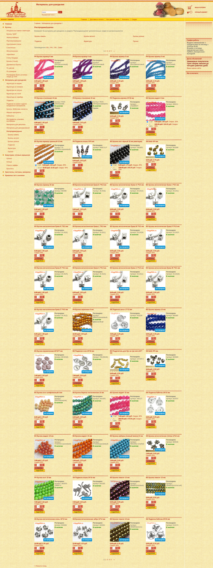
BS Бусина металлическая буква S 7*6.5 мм (89, 268)
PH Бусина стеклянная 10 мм (45, 98)
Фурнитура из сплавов (15, 87)
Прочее (10, 152)
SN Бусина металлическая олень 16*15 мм (50, 519)
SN (55, 47)
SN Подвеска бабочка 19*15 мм (158, 393)
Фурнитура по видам (14, 83)
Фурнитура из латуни (14, 90)
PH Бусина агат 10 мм (42, 477)
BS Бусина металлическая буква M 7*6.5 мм (127, 226)
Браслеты (10, 169)
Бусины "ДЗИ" (12, 34)
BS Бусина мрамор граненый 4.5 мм (48, 141)
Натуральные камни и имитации (18, 31)
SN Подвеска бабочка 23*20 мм (158, 519)
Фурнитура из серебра (15, 97)
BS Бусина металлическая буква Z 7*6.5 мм (51, 309)
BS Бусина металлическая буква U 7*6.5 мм (127, 268)
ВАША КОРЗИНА (200, 7)
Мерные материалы (14, 112)
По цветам (10, 68)
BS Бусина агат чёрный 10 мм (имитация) (126, 141)
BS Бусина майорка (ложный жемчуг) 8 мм (126, 436)
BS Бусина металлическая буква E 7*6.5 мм (89, 185)
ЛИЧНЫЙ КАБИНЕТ (201, 12)
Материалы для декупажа (16, 124)
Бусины (8, 27)
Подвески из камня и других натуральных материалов (17, 105)
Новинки (8, 24)
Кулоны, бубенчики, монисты (17, 109)
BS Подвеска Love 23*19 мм (83, 351)
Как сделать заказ (112, 19)
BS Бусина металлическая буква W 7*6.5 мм (163, 268)
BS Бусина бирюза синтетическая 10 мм (88, 393)
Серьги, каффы (12, 165)
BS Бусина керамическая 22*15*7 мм (48, 351)
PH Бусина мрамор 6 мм (43, 56)
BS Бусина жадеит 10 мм (119, 393)
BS (47, 47)
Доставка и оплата (97, 19)
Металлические (12, 51)
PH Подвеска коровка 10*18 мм (122, 98)
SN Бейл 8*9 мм (152, 141)
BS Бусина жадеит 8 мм (155, 98)
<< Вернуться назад (40, 566)
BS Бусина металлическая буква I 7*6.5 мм (162, 185)
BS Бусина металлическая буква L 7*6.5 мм (89, 226)
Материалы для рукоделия (15, 80)
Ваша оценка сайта (194, 68)
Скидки (134, 19)
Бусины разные (13, 141)
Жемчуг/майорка (13, 37)
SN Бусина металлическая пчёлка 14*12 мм (162, 436)
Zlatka (60, 47)
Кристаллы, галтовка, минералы (18, 172)
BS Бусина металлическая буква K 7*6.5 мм (51, 226)
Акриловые (11, 54)
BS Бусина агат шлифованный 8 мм (48, 393)
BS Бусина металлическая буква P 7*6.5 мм (162, 226)
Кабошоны (10, 116)
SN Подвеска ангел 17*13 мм (121, 309)
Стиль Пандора (12, 58)
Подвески (10, 100)
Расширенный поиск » (48, 15)
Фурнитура (12, 148)
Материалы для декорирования (18, 128)
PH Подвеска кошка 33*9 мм (83, 141)
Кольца (9, 162)
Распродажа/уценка (14, 131)
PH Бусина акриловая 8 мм (83, 309)
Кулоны (9, 158)
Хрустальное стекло (14, 44)
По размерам (11, 71)
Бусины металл (13, 138)
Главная (84, 19)
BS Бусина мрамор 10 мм (44, 185)
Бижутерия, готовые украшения (17, 155)
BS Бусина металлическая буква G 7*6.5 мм (127, 185)
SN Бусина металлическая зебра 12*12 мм (89, 519)
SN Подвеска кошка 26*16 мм (84, 477)
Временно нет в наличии (15, 175)
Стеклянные (11, 48)
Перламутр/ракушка (14, 41)
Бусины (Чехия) (12, 61)
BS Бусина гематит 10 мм (120, 477)
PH (51, 47)
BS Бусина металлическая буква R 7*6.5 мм (51, 268)
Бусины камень (13, 135)
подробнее (39, 91)
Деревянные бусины (14, 65)
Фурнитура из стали (14, 94)
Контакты (125, 19)
